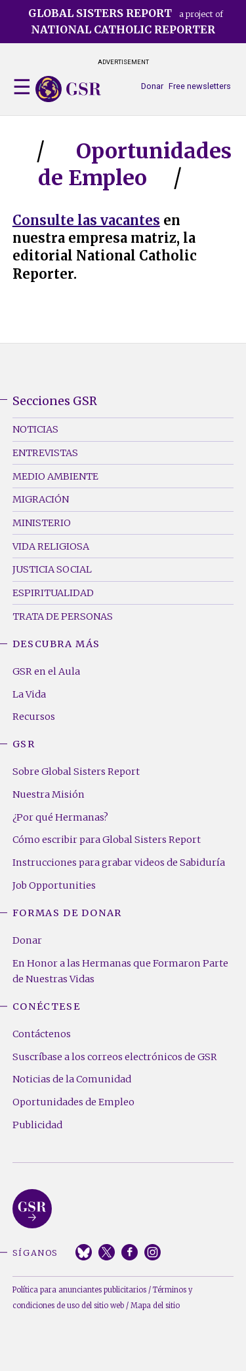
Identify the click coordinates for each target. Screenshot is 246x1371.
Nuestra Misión (48, 794)
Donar (152, 86)
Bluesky (83, 1252)
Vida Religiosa (50, 546)
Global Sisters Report (32, 1208)
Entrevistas (45, 453)
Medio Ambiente (55, 476)
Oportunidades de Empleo (73, 1102)
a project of (125, 21)
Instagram (152, 1252)
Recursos (33, 716)
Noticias (35, 429)
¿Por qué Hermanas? (60, 817)
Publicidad (37, 1125)
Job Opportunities (54, 885)
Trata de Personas (62, 616)
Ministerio (41, 523)
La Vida (29, 694)
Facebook (129, 1252)
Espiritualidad (53, 593)
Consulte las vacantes (86, 220)
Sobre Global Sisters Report (76, 771)
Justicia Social (52, 569)
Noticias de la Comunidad (71, 1079)
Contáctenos (41, 1034)
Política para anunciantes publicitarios (79, 1289)
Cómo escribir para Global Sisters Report (106, 840)
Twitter (106, 1252)
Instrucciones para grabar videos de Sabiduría (118, 862)
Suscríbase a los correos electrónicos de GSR (114, 1057)
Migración (40, 499)
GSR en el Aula (46, 671)
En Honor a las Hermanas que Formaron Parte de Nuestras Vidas (120, 971)
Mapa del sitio (155, 1305)
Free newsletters (200, 86)
